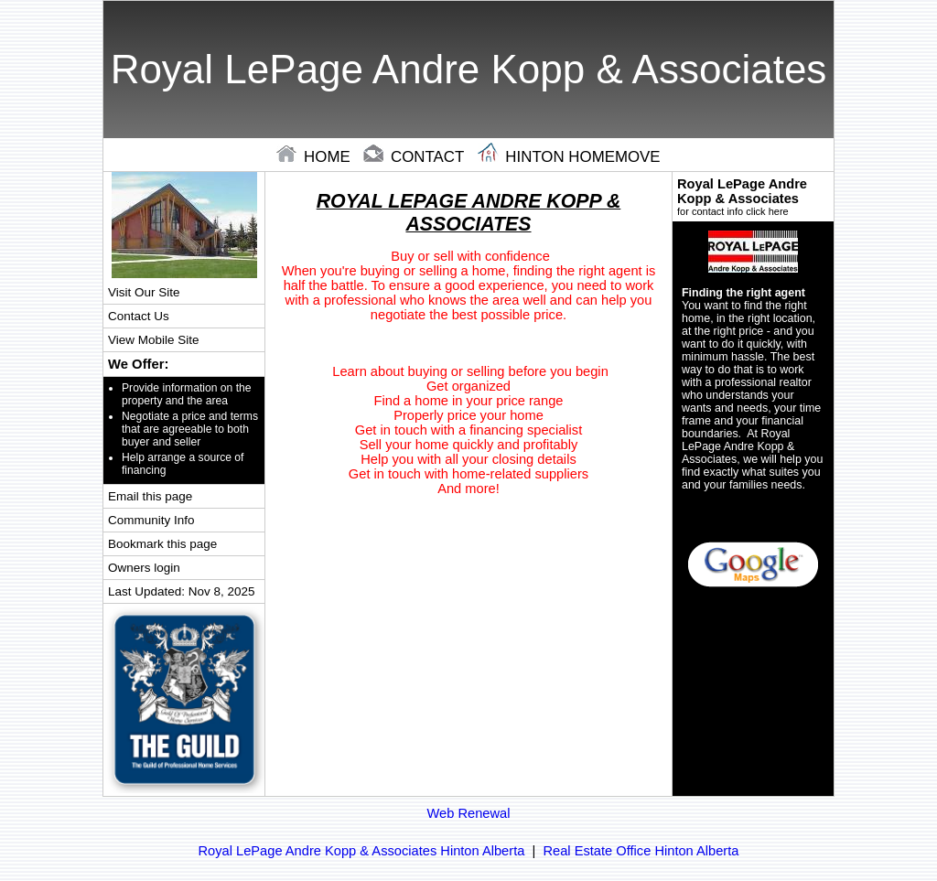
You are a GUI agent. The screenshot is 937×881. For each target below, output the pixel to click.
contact (415, 157)
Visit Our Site (143, 292)
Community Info (151, 520)
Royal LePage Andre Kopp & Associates (753, 197)
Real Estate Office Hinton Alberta (640, 850)
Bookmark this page (162, 544)
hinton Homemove (569, 157)
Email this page (150, 496)
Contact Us (138, 316)
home (315, 157)
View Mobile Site (153, 340)
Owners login (144, 568)
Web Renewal (469, 813)
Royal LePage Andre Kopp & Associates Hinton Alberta (362, 850)
